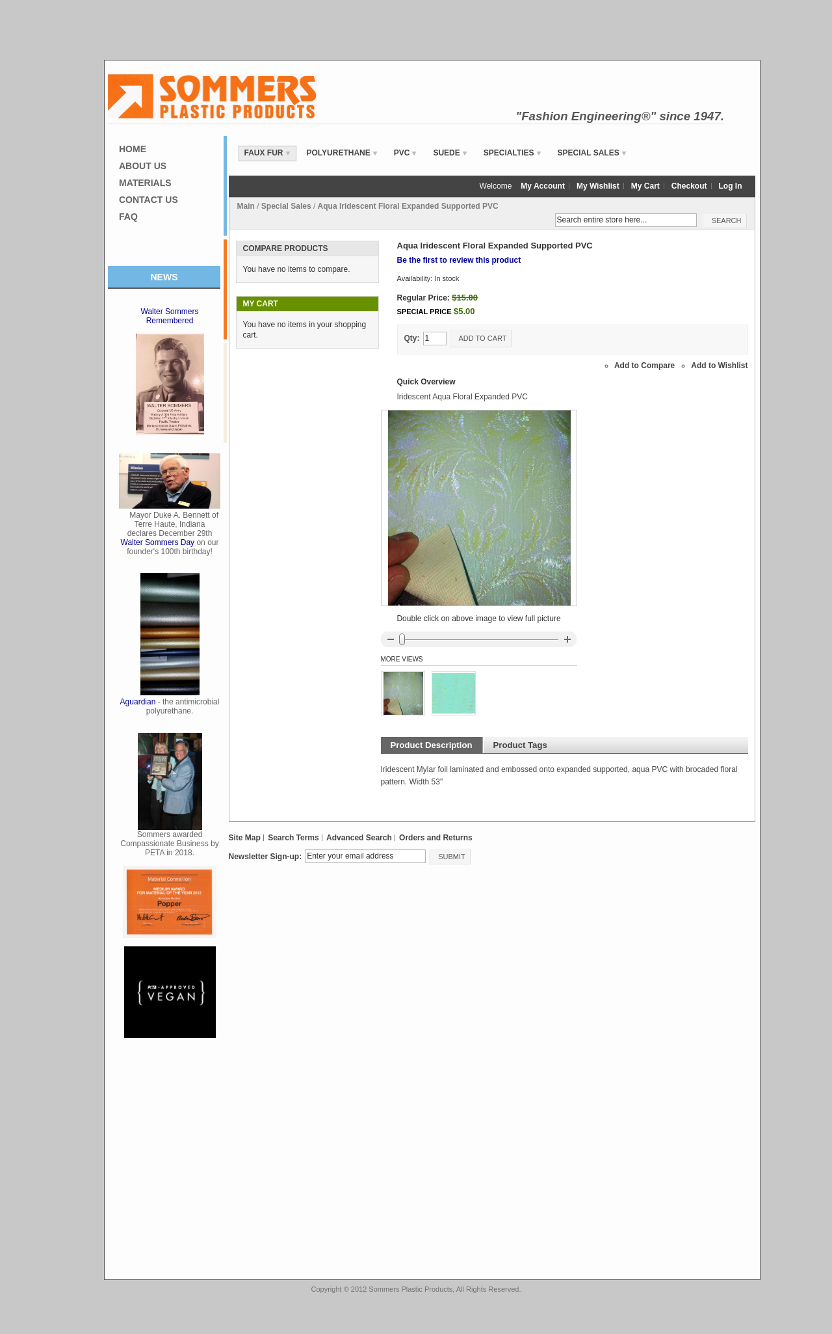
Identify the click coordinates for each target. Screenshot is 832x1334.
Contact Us (148, 199)
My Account (543, 186)
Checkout (689, 186)
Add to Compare (644, 365)
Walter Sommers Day (158, 542)
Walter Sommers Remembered (170, 316)
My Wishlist (598, 186)
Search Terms (293, 837)
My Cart (645, 186)
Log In (730, 186)
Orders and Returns (436, 837)
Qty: (412, 338)
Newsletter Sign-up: (265, 856)
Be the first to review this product (459, 260)
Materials (145, 183)
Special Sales (286, 206)
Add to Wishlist (719, 365)
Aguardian (138, 701)
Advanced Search (359, 837)
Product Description (432, 745)
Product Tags (520, 745)
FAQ (128, 216)
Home (132, 149)
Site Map (245, 837)
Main (246, 206)
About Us (142, 166)
